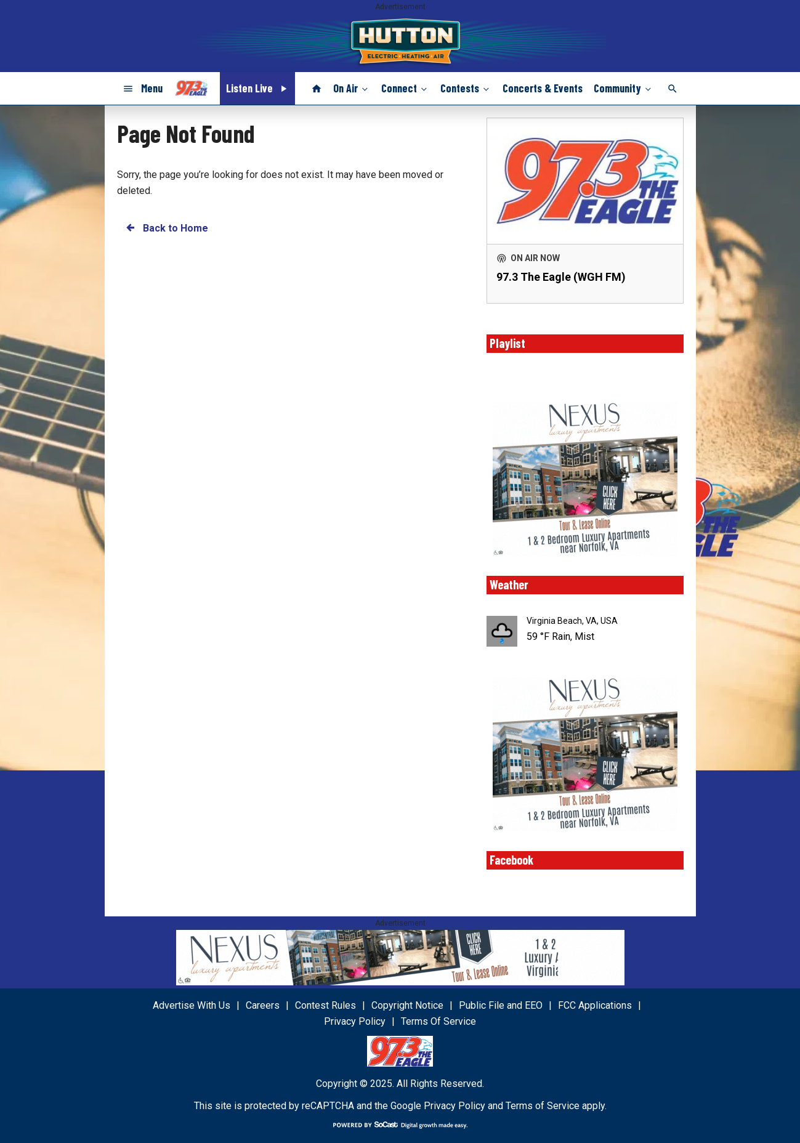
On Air (351, 88)
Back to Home (166, 227)
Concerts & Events (543, 88)
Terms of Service (543, 1106)
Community (623, 88)
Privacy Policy (454, 1106)
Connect (405, 88)
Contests (465, 88)
